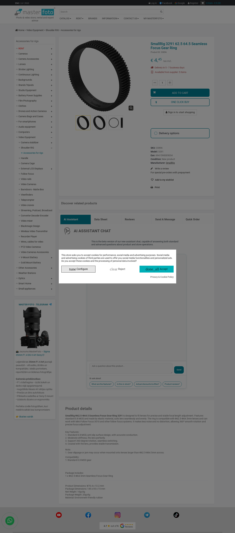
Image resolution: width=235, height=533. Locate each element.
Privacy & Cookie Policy (162, 277)
